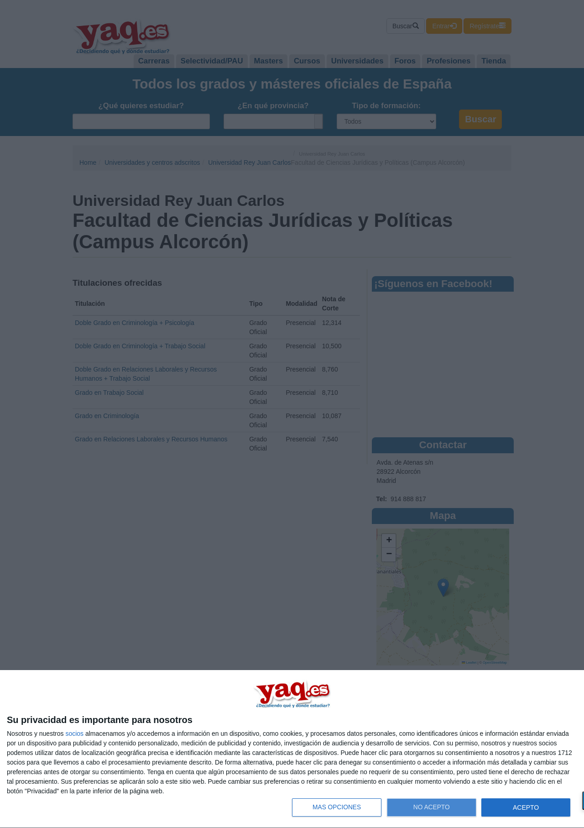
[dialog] (292, 749)
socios (74, 733)
